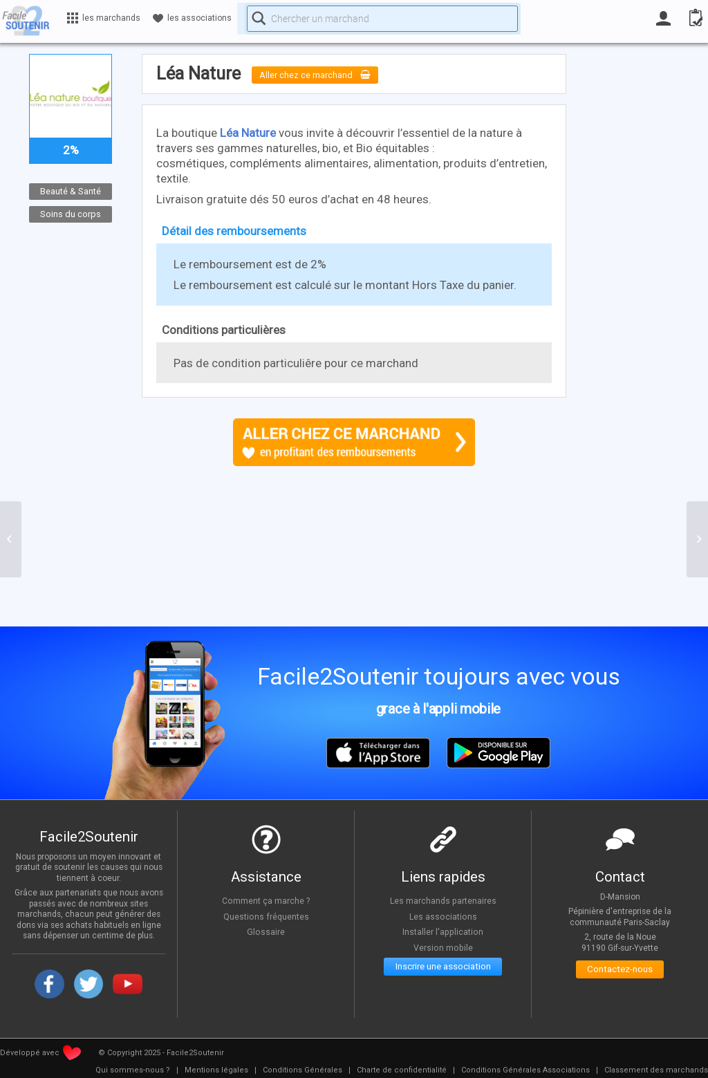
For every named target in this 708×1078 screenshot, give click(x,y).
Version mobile (443, 947)
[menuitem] (132, 1070)
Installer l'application (443, 931)
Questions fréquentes (265, 916)
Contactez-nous (619, 971)
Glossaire (266, 931)
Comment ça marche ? (266, 900)
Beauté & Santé (70, 191)
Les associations (443, 916)
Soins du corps (70, 213)
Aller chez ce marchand (325, 74)
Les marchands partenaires (443, 900)
